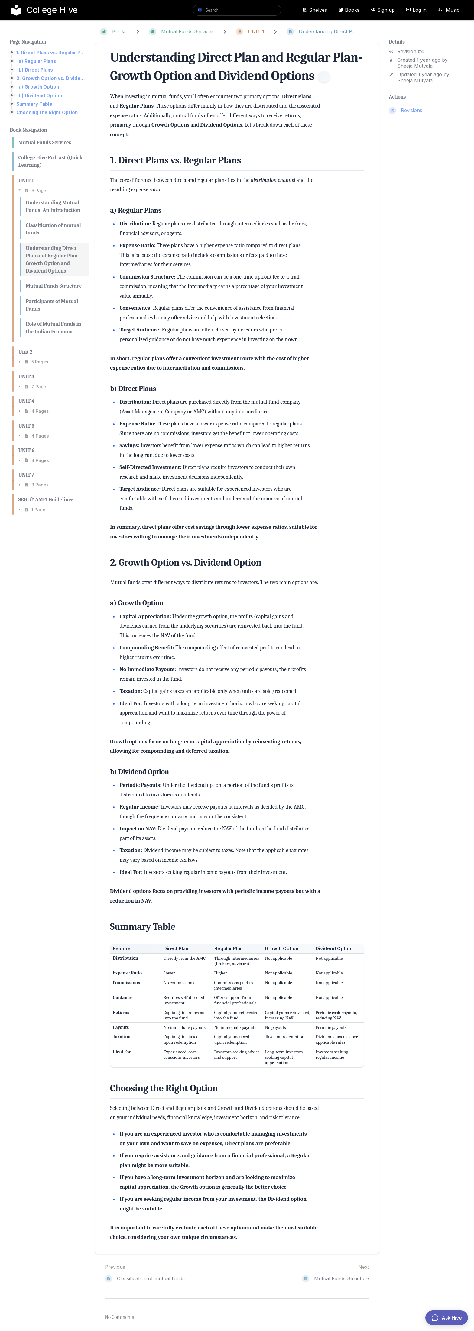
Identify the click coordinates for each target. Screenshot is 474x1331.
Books (348, 10)
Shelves (314, 10)
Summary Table (34, 104)
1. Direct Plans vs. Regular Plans (50, 53)
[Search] (200, 10)
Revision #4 (406, 51)
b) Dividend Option (40, 96)
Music (448, 10)
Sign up (383, 10)
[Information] (324, 76)
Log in (416, 10)
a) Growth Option (39, 87)
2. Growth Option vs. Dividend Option (50, 78)
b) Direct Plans (36, 70)
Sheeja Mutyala (415, 66)
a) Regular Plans (37, 61)
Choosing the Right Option (47, 112)
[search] (237, 10)
